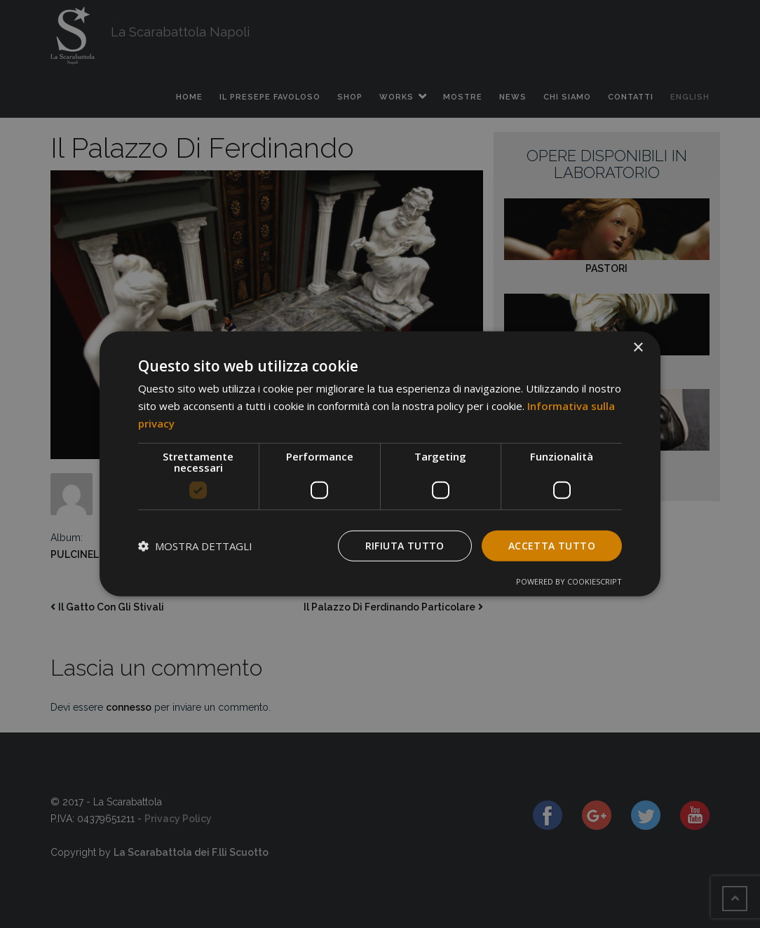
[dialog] (380, 464)
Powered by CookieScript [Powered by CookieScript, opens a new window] (569, 581)
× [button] (637, 348)
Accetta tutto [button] (551, 545)
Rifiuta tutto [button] (405, 545)
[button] (195, 546)
